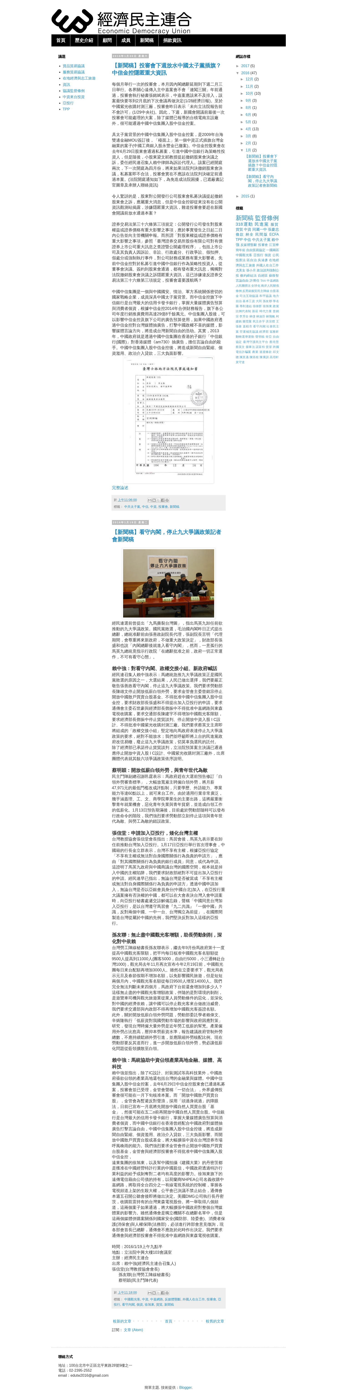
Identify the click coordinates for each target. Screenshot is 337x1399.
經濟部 (264, 331)
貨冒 (269, 347)
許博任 (254, 280)
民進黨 (262, 224)
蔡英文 (240, 347)
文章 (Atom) (133, 1330)
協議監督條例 (74, 91)
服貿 (275, 224)
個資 (140, 1304)
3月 (249, 136)
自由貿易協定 (255, 250)
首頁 (60, 40)
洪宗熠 (270, 321)
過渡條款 (265, 352)
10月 (250, 93)
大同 (259, 301)
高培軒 (274, 357)
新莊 (255, 311)
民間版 (261, 234)
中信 (145, 506)
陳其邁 (244, 357)
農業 (255, 352)
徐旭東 (149, 1304)
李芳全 (243, 316)
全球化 (255, 285)
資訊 (66, 85)
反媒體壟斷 (173, 1299)
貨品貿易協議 (74, 66)
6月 (249, 115)
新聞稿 (147, 40)
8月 (249, 108)
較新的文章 (122, 1321)
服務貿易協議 (74, 72)
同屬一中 (259, 229)
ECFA (274, 234)
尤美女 (240, 270)
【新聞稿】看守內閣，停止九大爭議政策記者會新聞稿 (261, 181)
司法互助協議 (249, 296)
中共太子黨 (132, 506)
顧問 (107, 40)
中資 (153, 506)
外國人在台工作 (193, 1299)
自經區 (263, 275)
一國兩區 (272, 250)
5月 (249, 122)
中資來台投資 (74, 97)
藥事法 (250, 347)
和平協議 (265, 296)
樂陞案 (247, 321)
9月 (249, 100)
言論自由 (242, 280)
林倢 (252, 316)
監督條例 (267, 218)
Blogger (185, 1387)
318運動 (244, 224)
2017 (245, 66)
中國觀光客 (132, 1299)
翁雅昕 (274, 331)
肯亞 (269, 336)
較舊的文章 (215, 1321)
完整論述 (120, 487)
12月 (250, 79)
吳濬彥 (263, 260)
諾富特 (260, 347)
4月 (249, 129)
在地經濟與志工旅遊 (79, 78)
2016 (245, 73)
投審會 (163, 506)
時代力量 (265, 311)
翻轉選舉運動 (245, 336)
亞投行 (68, 103)
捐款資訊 (172, 40)
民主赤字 (259, 321)
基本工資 (249, 301)
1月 (249, 150)
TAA (263, 280)
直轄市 (247, 326)
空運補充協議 (249, 331)
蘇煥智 (274, 275)
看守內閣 (128, 1304)
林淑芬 (260, 316)
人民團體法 (243, 285)
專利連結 (246, 306)
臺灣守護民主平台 (255, 342)
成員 (125, 40)
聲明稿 (260, 336)
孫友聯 (267, 301)
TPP (66, 109)
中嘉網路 (156, 1299)
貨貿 (159, 1304)
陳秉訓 (264, 357)
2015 (245, 196)
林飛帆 (270, 316)
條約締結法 (248, 275)
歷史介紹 (84, 40)
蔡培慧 (274, 342)
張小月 (251, 270)
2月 (249, 143)
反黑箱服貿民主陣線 (255, 291)
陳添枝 (254, 357)
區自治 (252, 260)
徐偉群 (257, 306)
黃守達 (240, 362)
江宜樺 (274, 245)
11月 (250, 86)
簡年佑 (240, 250)
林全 (250, 234)
